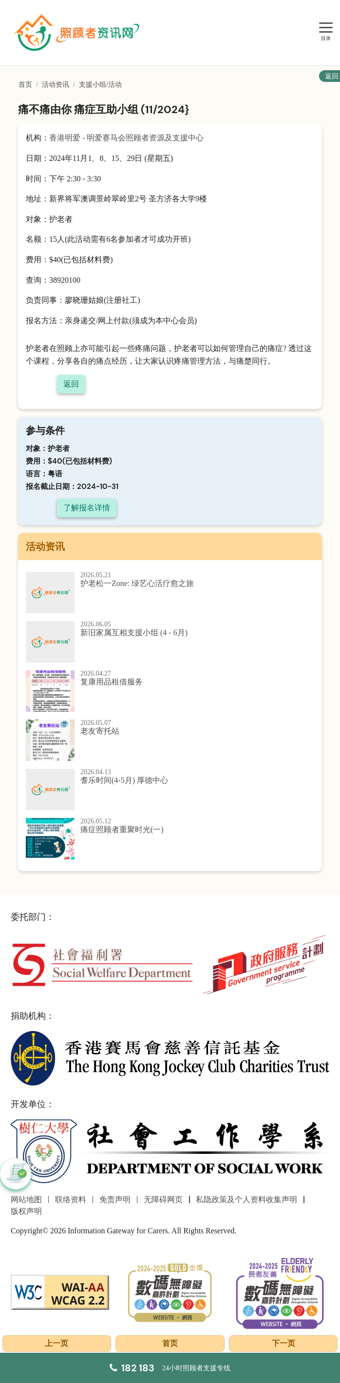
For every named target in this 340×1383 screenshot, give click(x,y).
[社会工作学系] (170, 1152)
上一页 (56, 1343)
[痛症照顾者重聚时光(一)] (170, 838)
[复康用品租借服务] (170, 691)
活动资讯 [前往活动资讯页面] (55, 84)
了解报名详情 (86, 508)
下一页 (283, 1343)
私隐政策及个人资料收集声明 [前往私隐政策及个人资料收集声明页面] (246, 1199)
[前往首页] (78, 33)
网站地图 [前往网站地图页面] (26, 1199)
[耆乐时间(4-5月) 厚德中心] (170, 789)
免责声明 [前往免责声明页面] (115, 1199)
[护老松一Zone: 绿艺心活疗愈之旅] (170, 592)
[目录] (326, 28)
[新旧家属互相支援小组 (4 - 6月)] (170, 641)
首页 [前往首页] (25, 84)
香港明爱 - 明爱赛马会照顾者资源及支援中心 (126, 138)
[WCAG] (60, 1291)
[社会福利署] (102, 964)
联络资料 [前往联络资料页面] (70, 1199)
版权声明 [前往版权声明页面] (26, 1211)
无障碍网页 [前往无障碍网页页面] (163, 1199)
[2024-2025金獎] (170, 1291)
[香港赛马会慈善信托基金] (170, 1057)
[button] (15, 1173)
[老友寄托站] (170, 740)
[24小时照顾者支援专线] (170, 1368)
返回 (71, 384)
